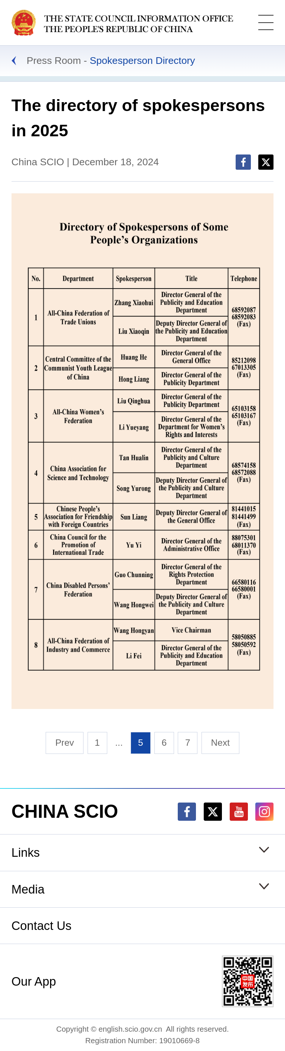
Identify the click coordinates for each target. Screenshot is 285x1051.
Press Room (54, 60)
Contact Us (42, 926)
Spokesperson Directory (142, 60)
